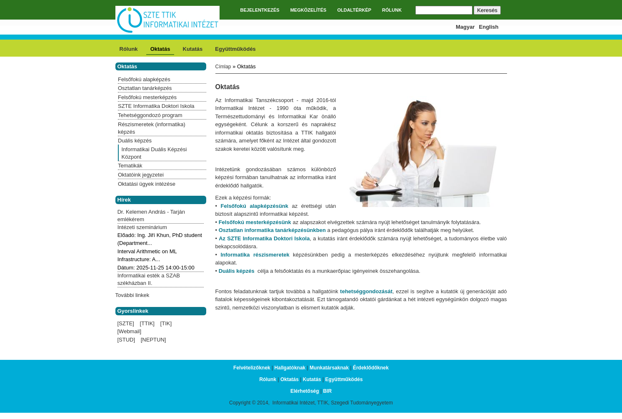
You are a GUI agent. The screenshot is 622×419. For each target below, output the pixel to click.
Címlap (223, 67)
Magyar (465, 27)
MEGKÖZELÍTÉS (308, 9)
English (489, 27)
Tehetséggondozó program (150, 115)
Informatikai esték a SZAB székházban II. (148, 279)
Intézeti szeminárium (142, 227)
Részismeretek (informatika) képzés (151, 128)
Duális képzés (237, 271)
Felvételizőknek (251, 368)
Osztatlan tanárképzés (145, 88)
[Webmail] (129, 331)
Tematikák (130, 165)
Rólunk (129, 49)
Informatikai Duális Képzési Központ (154, 153)
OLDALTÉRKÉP (354, 9)
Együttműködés (235, 49)
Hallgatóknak (290, 368)
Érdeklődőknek (371, 368)
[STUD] (126, 340)
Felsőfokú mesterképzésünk (255, 222)
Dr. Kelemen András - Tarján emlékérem (151, 215)
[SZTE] (125, 323)
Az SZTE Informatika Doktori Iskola (264, 238)
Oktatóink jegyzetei (141, 175)
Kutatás (193, 49)
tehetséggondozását (366, 291)
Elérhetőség (304, 391)
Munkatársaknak (329, 368)
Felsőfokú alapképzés (144, 79)
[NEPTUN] (153, 340)
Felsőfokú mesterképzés (147, 97)
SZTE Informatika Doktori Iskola (156, 106)
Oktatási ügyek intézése (146, 184)
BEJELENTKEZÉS (260, 9)
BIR (327, 391)
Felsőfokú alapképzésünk (254, 206)
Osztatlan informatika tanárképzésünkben (272, 230)
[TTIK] (147, 323)
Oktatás (160, 49)
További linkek (132, 295)
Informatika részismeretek (253, 255)
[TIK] (166, 323)
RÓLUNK (392, 9)
